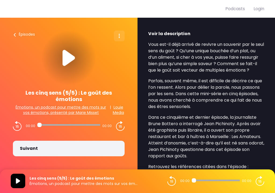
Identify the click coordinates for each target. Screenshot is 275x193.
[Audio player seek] (68, 125)
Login (259, 9)
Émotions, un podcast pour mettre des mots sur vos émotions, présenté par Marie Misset (61, 110)
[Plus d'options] (119, 36)
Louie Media (118, 110)
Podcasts (235, 9)
